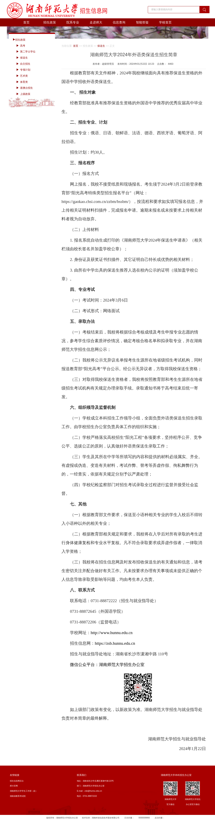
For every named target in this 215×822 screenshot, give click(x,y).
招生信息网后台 (17, 781)
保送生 (101, 45)
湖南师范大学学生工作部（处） (23, 791)
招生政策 (49, 22)
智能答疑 (142, 22)
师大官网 (14, 786)
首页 (26, 22)
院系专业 (72, 22)
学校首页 (165, 22)
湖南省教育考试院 (18, 796)
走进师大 (96, 22)
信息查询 (119, 22)
